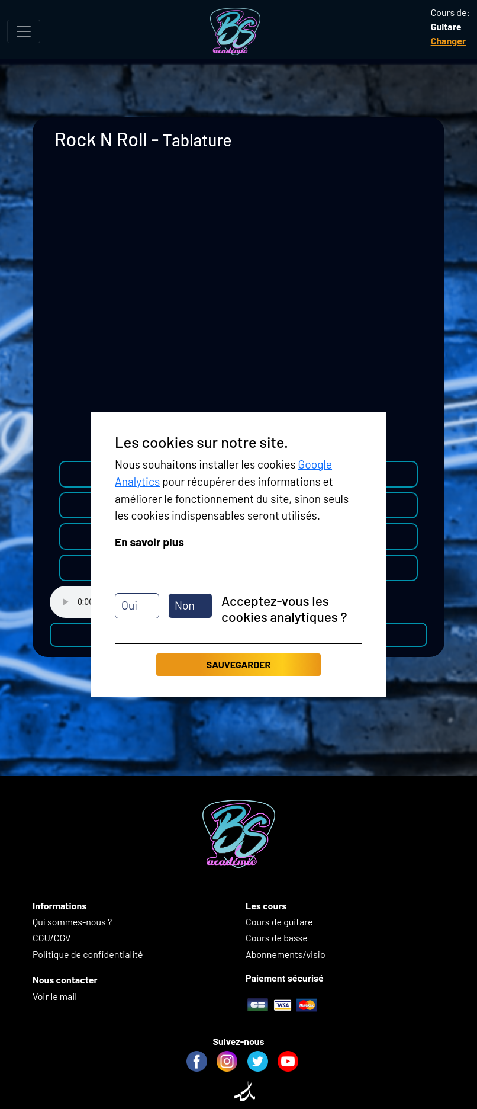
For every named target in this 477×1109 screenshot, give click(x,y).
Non (185, 605)
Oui (129, 605)
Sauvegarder (238, 664)
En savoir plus (149, 542)
